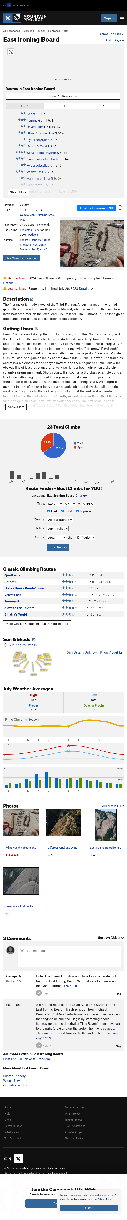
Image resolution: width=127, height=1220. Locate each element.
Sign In (109, 18)
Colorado (27, 30)
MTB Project (72, 1113)
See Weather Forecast (22, 258)
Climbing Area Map (63, 79)
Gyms (7, 1119)
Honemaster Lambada (43, 159)
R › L (62, 106)
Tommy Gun (35, 120)
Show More (18, 192)
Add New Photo (113, 805)
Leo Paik (25, 240)
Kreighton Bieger (30, 230)
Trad (52, 511)
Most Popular (12, 1059)
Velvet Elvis (35, 172)
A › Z (100, 106)
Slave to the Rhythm (41, 153)
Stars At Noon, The (40, 133)
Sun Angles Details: (31, 660)
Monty (42, 244)
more (116, 1033)
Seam (31, 114)
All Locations (11, 30)
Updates (33, 234)
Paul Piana (13, 1004)
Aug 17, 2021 (43, 1038)
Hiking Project (73, 1119)
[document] (89, 1202)
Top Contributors (14, 1138)
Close (89, 1208)
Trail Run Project (75, 1125)
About (8, 1107)
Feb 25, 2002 (72, 986)
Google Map (27, 214)
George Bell (14, 976)
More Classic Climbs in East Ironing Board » (37, 623)
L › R (24, 106)
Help (7, 1113)
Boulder (40, 30)
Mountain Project (75, 1107)
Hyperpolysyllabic (39, 140)
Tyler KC (42, 249)
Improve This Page (111, 33)
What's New (12, 1080)
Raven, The (35, 127)
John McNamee (41, 240)
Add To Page (115, 40)
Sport (66, 511)
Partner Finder (13, 1125)
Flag (118, 993)
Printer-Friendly (14, 1076)
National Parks (74, 1138)
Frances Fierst (28, 244)
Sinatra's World (38, 146)
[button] (64, 243)
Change (81, 495)
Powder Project (74, 1132)
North (64, 30)
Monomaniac (28, 249)
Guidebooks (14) (15, 1085)
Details (10, 283)
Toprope (83, 511)
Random (44, 1059)
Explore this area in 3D (96, 208)
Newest (29, 1059)
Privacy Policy (105, 1199)
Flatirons (53, 30)
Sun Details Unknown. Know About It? (94, 652)
